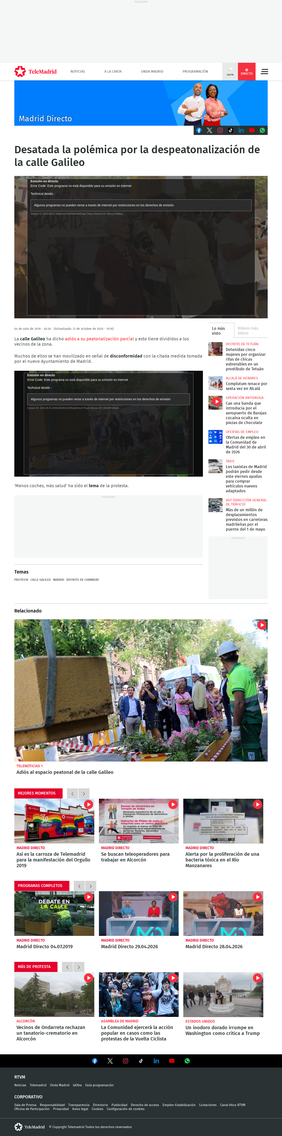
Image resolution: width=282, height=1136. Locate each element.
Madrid (58, 579)
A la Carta (113, 71)
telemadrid (29, 1127)
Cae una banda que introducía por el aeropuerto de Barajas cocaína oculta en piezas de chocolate (215, 403)
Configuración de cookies (126, 1109)
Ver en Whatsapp (187, 1061)
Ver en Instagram (125, 1061)
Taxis (230, 461)
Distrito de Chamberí (82, 579)
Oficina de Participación (32, 1109)
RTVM (19, 1077)
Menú (264, 71)
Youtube (252, 130)
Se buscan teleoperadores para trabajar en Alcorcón (139, 821)
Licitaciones (208, 1105)
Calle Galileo (40, 579)
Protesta (21, 579)
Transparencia (78, 1105)
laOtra (77, 1085)
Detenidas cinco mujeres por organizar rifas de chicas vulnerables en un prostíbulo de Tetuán (215, 349)
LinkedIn (241, 130)
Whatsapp (262, 130)
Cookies (97, 1109)
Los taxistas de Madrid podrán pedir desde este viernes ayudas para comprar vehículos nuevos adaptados (215, 466)
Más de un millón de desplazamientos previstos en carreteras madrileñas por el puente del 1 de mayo (215, 505)
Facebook (199, 130)
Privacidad (61, 1109)
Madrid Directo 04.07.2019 (54, 913)
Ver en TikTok (141, 1061)
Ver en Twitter (110, 1061)
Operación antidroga (244, 398)
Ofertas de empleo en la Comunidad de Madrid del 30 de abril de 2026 (215, 437)
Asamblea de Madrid (119, 1021)
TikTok (230, 130)
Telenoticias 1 (30, 766)
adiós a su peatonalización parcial (99, 339)
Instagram (220, 130)
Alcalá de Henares (242, 378)
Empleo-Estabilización (179, 1105)
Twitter (209, 130)
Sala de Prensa (25, 1105)
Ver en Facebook (94, 1061)
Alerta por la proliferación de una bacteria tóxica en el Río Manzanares (223, 821)
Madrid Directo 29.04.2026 (139, 913)
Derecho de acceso (145, 1105)
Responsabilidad (52, 1105)
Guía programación (99, 1085)
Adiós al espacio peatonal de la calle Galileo (141, 690)
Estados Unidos (200, 1021)
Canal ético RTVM (232, 1105)
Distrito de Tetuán (242, 344)
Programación (195, 71)
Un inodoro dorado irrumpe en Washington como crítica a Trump (223, 994)
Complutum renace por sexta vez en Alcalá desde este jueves (215, 383)
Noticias (77, 71)
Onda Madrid (152, 71)
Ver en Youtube (171, 1061)
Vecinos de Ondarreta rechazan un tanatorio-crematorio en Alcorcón (54, 994)
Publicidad (119, 1105)
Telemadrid (38, 1085)
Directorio (100, 1105)
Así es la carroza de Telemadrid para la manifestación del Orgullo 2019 (54, 821)
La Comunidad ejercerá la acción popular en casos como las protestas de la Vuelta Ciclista (139, 994)
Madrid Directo (31, 848)
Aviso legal (80, 1109)
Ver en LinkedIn (156, 1061)
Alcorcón (26, 1021)
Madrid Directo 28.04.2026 (223, 913)
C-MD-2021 (141, 103)
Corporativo (28, 1097)
